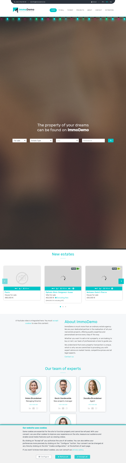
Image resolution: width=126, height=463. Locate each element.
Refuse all (64, 457)
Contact (98, 10)
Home (53, 10)
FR (103, 2)
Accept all (83, 457)
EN (107, 2)
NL (111, 2)
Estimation (109, 10)
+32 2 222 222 (33, 404)
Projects (80, 10)
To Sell (61, 10)
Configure (45, 457)
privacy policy (77, 450)
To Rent (70, 10)
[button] (67, 140)
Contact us (69, 357)
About (89, 10)
